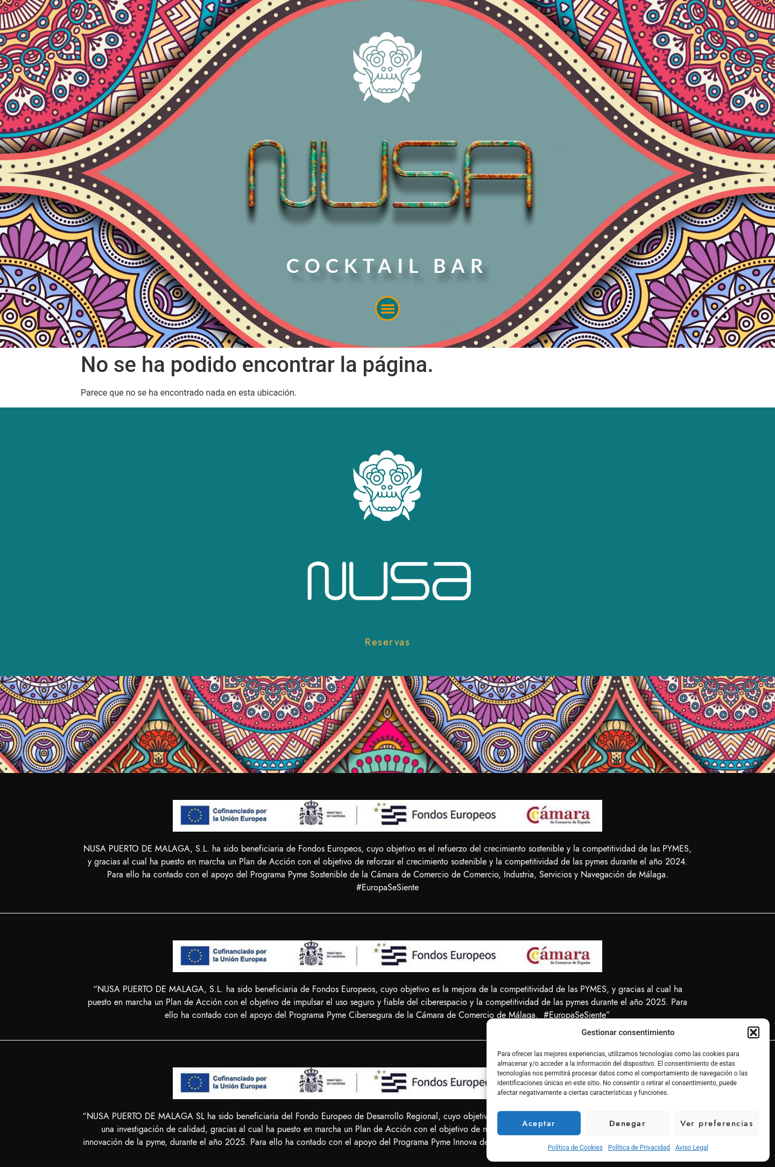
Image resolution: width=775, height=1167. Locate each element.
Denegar (627, 1123)
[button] (753, 1032)
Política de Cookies (575, 1147)
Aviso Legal (691, 1147)
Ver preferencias (716, 1123)
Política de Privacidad (639, 1147)
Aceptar (539, 1123)
